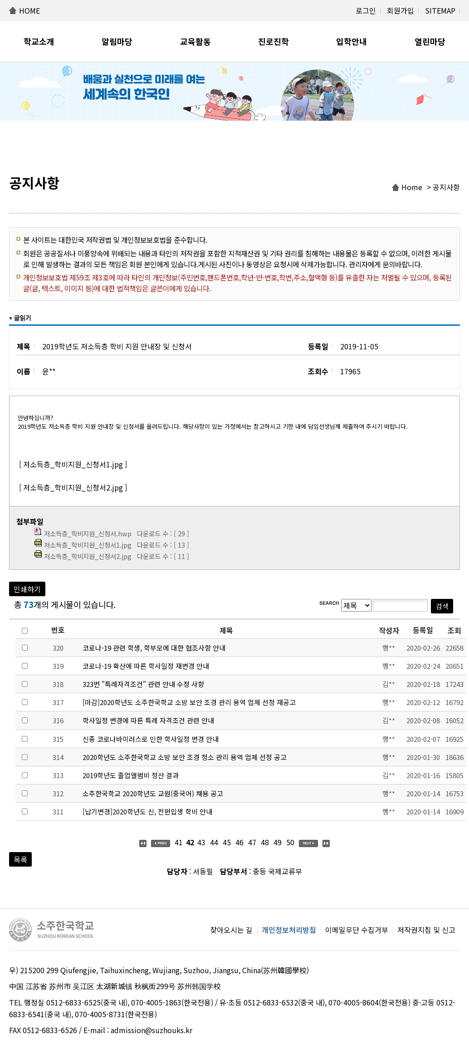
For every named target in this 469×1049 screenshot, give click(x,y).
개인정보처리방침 (289, 929)
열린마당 (430, 41)
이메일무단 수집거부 (356, 929)
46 (239, 842)
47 (252, 842)
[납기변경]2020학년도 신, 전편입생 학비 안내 (147, 811)
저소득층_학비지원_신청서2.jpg (88, 556)
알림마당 (117, 41)
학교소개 (39, 41)
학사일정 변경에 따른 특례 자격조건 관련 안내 (148, 720)
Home (411, 186)
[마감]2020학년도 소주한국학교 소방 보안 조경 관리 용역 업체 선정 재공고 (189, 702)
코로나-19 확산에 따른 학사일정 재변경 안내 (146, 666)
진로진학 (273, 41)
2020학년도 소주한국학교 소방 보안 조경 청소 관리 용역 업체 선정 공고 (185, 757)
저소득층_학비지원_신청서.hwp (88, 533)
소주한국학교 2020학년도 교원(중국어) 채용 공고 (153, 793)
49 (278, 842)
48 (265, 842)
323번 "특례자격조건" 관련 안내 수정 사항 (143, 684)
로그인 (366, 10)
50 (290, 842)
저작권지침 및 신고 (426, 929)
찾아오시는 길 (231, 929)
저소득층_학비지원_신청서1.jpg (88, 544)
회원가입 (400, 10)
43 (201, 842)
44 (214, 842)
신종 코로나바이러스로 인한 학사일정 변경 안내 (151, 739)
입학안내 (351, 41)
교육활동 (195, 41)
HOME (29, 10)
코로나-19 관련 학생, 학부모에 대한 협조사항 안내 (154, 647)
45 (227, 842)
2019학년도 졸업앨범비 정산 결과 (131, 775)
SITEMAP (440, 10)
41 (179, 842)
